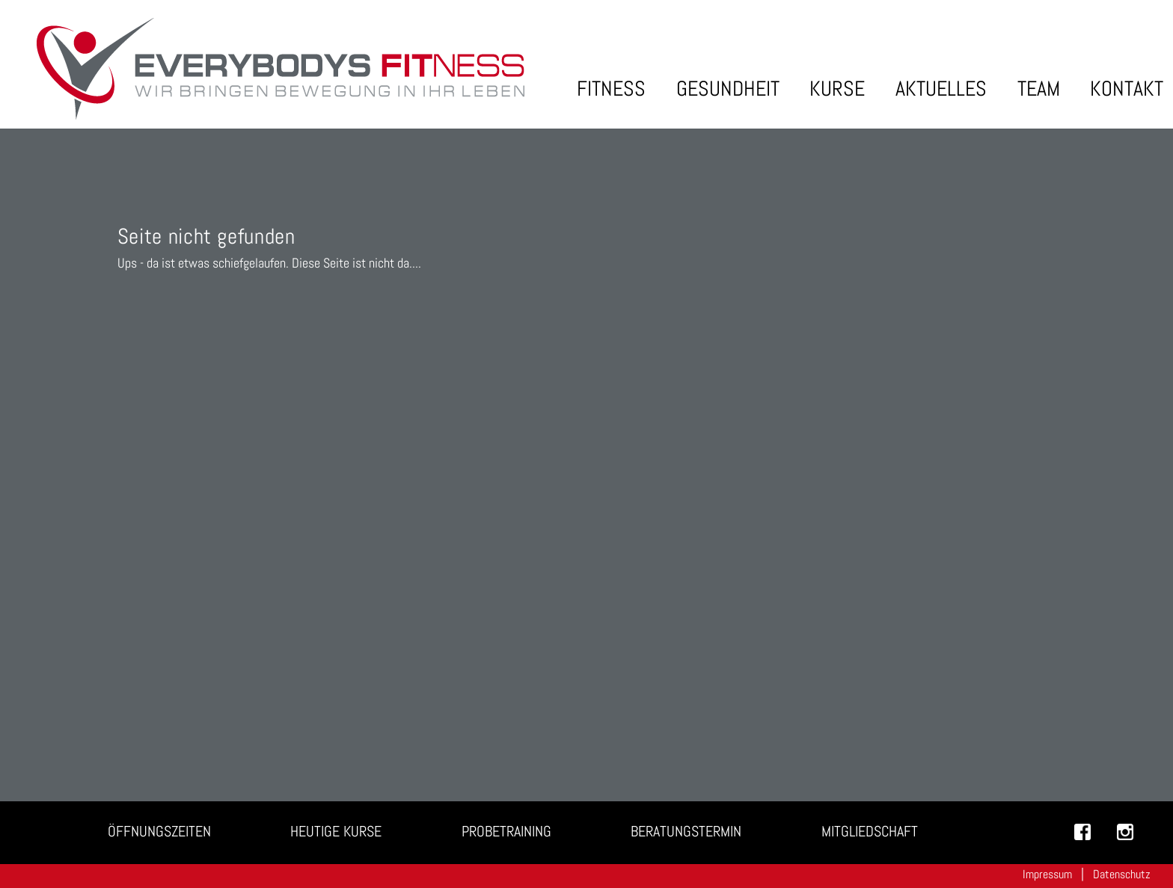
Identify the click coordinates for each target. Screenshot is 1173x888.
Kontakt (1126, 88)
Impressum (1047, 874)
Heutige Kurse (336, 831)
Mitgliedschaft (869, 831)
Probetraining (506, 831)
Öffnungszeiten (159, 831)
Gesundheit (728, 88)
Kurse (837, 88)
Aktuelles (941, 88)
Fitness (611, 88)
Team (1038, 88)
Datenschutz (1122, 874)
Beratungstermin (686, 831)
